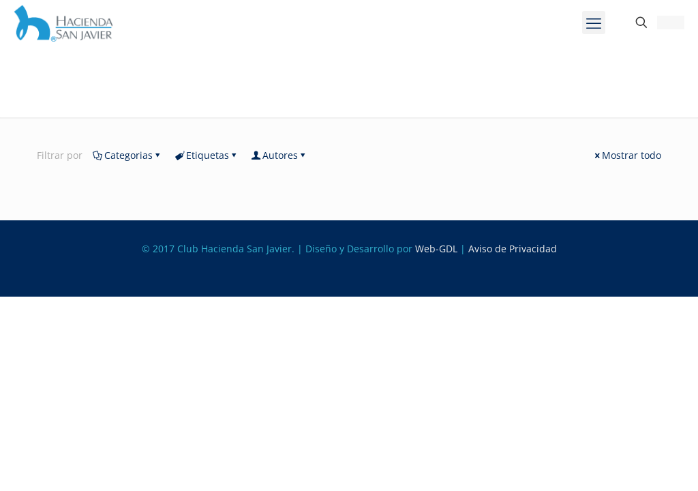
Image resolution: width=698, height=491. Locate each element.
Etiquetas (206, 155)
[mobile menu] (593, 22)
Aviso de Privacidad (512, 248)
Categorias (127, 155)
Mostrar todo (626, 155)
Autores (279, 155)
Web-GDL (436, 248)
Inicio (41, 105)
